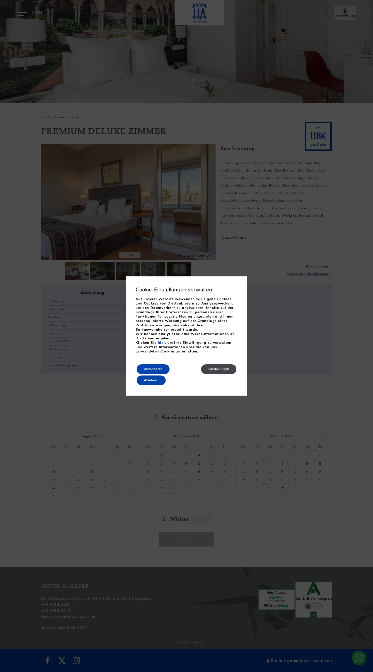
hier (161, 342)
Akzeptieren (153, 369)
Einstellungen (218, 369)
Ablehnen (151, 380)
